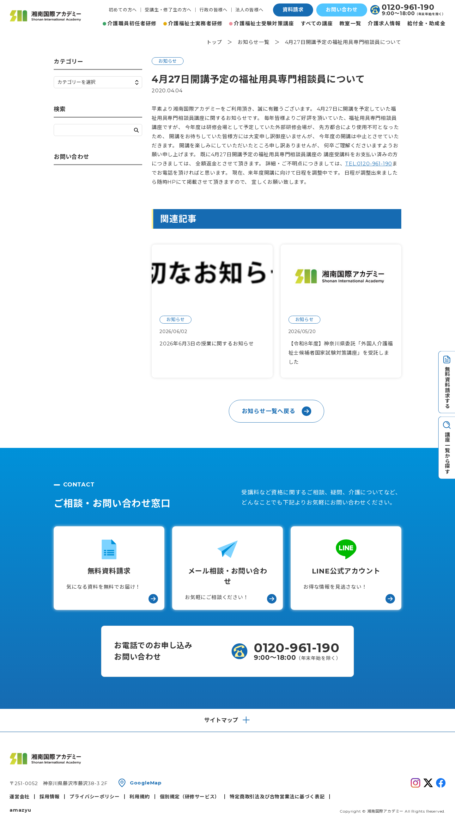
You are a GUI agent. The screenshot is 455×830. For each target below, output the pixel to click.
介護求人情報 (384, 24)
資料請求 (293, 10)
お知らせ (167, 61)
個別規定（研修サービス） (190, 797)
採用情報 (49, 797)
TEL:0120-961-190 (368, 164)
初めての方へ (123, 10)
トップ (214, 42)
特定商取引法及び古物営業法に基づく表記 (277, 797)
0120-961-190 (408, 7)
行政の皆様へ (213, 10)
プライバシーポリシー (94, 797)
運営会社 (19, 797)
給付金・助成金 (426, 24)
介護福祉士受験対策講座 (264, 24)
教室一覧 (350, 24)
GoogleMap (146, 783)
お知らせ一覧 (254, 42)
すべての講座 (317, 24)
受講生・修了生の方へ (168, 10)
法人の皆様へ (249, 10)
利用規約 (139, 797)
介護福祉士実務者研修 (195, 24)
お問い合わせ (342, 10)
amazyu (20, 810)
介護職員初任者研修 (132, 24)
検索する (136, 130)
